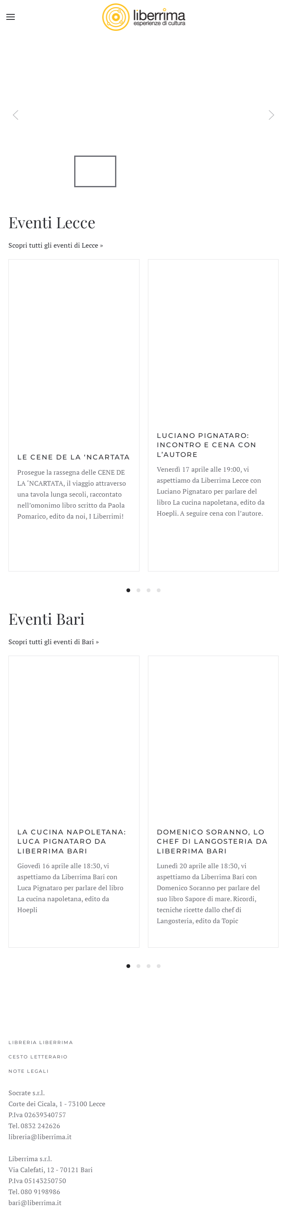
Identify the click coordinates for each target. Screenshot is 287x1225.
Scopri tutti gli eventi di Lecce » (55, 245)
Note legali (28, 1071)
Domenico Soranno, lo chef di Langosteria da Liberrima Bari (212, 841)
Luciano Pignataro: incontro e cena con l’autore (207, 445)
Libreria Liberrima (40, 1042)
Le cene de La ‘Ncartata (73, 457)
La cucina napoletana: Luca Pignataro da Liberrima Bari (71, 841)
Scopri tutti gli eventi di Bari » (53, 641)
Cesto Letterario (38, 1057)
